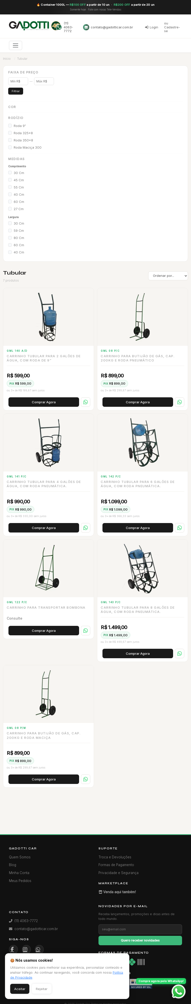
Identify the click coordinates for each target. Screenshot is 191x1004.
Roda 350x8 (23, 140)
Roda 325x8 (23, 133)
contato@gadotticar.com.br (108, 27)
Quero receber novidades (140, 940)
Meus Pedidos (20, 881)
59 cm (19, 231)
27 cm (19, 209)
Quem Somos (20, 857)
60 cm (19, 202)
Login (151, 27)
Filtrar (16, 91)
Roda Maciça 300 (28, 147)
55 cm (19, 187)
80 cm (19, 238)
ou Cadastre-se (172, 27)
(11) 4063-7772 (64, 27)
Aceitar (19, 989)
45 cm (19, 180)
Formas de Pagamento (116, 865)
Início (7, 58)
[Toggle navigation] (15, 45)
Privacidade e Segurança (118, 873)
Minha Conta (19, 873)
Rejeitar (42, 989)
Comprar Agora (44, 402)
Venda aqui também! (117, 892)
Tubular (22, 58)
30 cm (19, 173)
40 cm (19, 194)
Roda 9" (20, 126)
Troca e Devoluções (114, 857)
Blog (12, 865)
